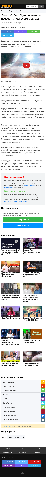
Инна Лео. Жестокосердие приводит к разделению (10, 342)
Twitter (21, 462)
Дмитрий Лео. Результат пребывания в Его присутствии (10, 275)
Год (23, 437)
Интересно (22, 452)
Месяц (17, 437)
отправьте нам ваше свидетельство (15, 201)
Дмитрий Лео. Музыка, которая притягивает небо (31, 275)
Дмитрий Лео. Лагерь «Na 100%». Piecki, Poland (32, 319)
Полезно (38, 452)
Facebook (7, 31)
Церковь (22, 448)
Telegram (7, 35)
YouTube (35, 462)
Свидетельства (7, 452)
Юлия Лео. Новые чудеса (10, 318)
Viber (20, 31)
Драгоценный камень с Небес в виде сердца (31, 364)
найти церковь (8, 187)
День (4, 437)
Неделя (10, 437)
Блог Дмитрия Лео (22, 11)
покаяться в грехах (30, 185)
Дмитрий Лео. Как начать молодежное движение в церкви (10, 297)
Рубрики (12, 11)
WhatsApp (33, 31)
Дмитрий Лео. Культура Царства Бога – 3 (31, 341)
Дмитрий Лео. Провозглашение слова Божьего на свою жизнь (32, 252)
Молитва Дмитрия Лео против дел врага (9, 364)
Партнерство (23, 226)
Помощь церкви (8, 426)
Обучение (38, 448)
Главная (4, 11)
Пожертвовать (23, 220)
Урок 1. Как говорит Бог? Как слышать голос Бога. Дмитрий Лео (10, 252)
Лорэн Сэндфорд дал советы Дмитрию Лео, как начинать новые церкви (31, 298)
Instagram (8, 465)
